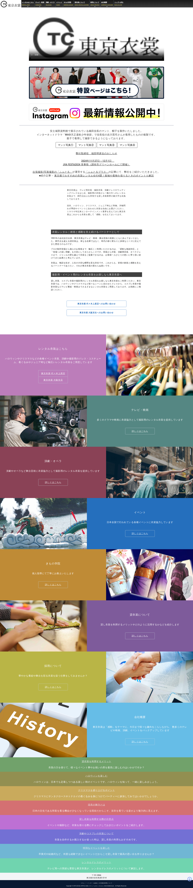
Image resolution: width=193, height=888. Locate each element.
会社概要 (107, 4)
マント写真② (86, 145)
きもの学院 (68, 3)
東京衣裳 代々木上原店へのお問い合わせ (96, 304)
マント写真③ (107, 145)
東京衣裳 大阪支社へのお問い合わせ (97, 312)
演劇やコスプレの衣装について (96, 833)
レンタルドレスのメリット (96, 862)
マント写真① (65, 145)
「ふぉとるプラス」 (97, 171)
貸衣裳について (82, 3)
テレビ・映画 (39, 4)
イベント (59, 3)
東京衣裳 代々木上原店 (53, 373)
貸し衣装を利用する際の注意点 (96, 819)
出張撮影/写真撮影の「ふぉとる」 (52, 171)
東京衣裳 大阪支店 (53, 380)
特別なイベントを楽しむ (96, 848)
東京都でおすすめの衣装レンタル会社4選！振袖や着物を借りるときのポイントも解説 (104, 175)
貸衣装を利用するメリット (96, 761)
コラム (83, 883)
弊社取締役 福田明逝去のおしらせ (96, 153)
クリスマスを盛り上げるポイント (96, 790)
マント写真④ (127, 145)
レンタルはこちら (28, 4)
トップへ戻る (118, 3)
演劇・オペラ (50, 3)
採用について (95, 4)
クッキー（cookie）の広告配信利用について (100, 883)
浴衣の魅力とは (96, 804)
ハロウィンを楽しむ (96, 775)
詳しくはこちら (140, 431)
